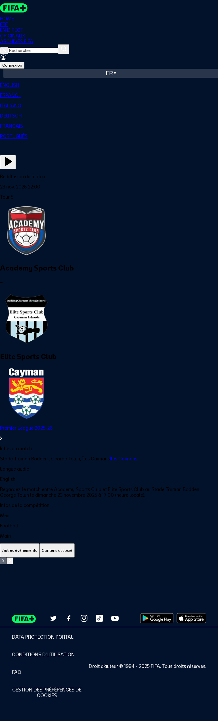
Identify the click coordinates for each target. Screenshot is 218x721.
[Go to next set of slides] (10, 560)
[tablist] (109, 550)
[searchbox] (33, 50)
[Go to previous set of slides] (3, 560)
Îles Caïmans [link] (123, 459)
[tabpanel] (109, 571)
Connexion (12, 65)
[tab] (19, 550)
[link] (109, 433)
